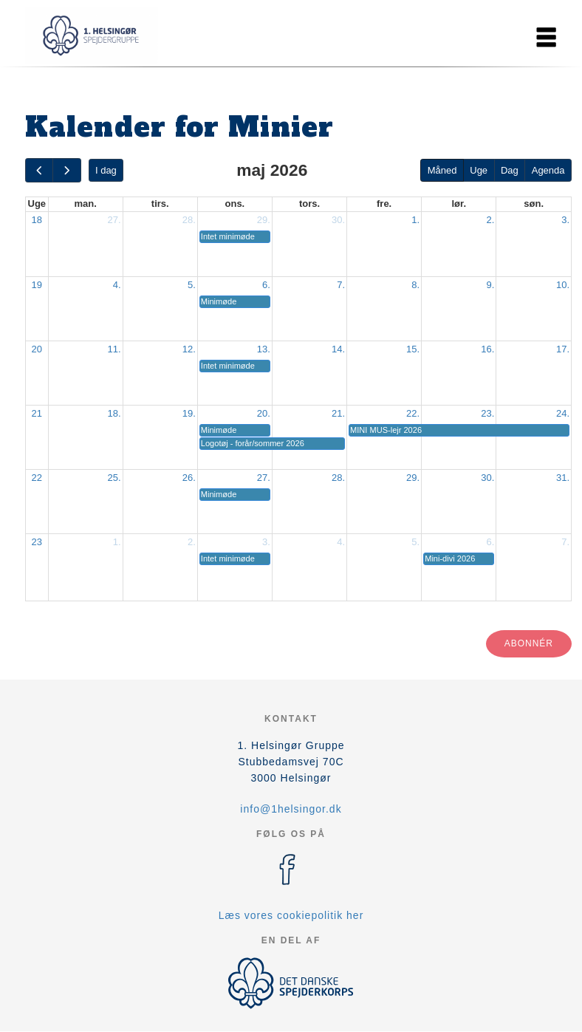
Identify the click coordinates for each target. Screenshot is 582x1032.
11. (114, 349)
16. (487, 349)
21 (37, 413)
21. (338, 413)
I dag (106, 170)
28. (189, 219)
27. (114, 219)
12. (189, 349)
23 (37, 541)
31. (562, 477)
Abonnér (528, 643)
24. (562, 413)
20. (263, 413)
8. (415, 284)
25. (114, 477)
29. (263, 219)
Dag (509, 170)
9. (490, 284)
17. (562, 349)
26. (189, 477)
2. (490, 219)
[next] (66, 170)
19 (37, 284)
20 (37, 349)
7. (341, 284)
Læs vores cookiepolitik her (291, 915)
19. (189, 413)
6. (266, 284)
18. (114, 413)
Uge (478, 170)
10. (562, 284)
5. (192, 284)
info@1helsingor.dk (290, 809)
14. (338, 349)
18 (37, 219)
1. (415, 219)
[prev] (39, 170)
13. (263, 349)
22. (413, 413)
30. (338, 219)
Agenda (548, 170)
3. (565, 219)
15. (413, 349)
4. (117, 284)
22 (37, 477)
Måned (442, 170)
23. (487, 413)
